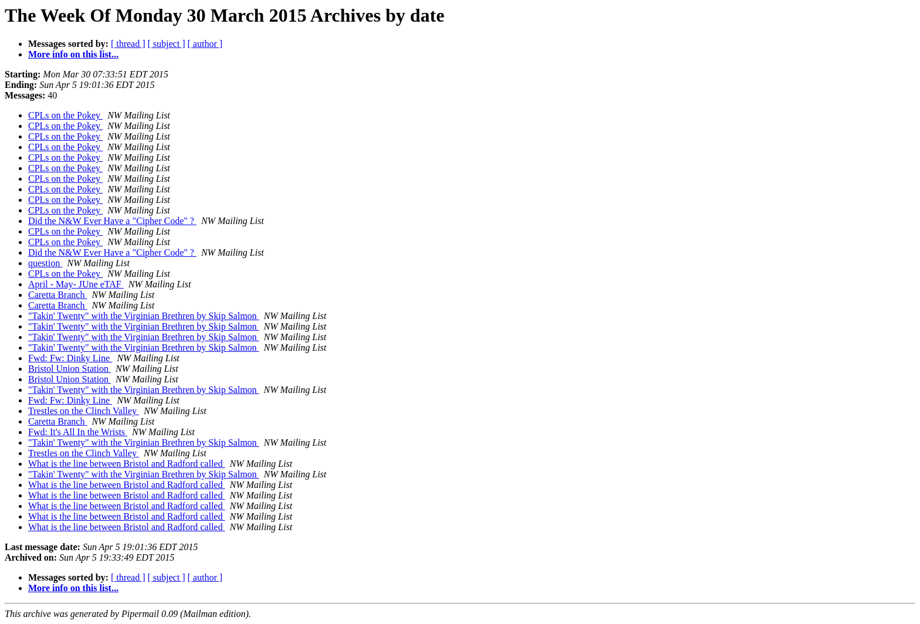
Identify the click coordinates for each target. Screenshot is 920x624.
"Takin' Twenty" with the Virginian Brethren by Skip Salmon (143, 316)
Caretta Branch (57, 295)
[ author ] (205, 44)
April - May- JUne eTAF (76, 284)
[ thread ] (128, 44)
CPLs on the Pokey (65, 115)
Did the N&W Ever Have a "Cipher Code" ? (112, 221)
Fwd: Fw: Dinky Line (70, 358)
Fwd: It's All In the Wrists (77, 432)
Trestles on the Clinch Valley (83, 411)
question (45, 263)
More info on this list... (73, 54)
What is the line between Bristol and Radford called (126, 464)
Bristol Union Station (69, 369)
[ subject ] (166, 44)
